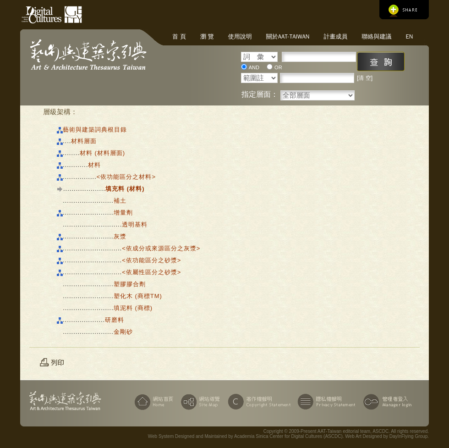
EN (409, 36)
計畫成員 (335, 36)
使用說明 (240, 36)
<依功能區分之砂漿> (151, 260)
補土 (120, 200)
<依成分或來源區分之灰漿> (161, 248)
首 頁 (179, 36)
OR (278, 67)
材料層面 (84, 141)
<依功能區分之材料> (126, 176)
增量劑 (123, 212)
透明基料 (135, 224)
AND (254, 67)
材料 (94, 164)
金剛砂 (123, 331)
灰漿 (120, 236)
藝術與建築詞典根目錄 (95, 129)
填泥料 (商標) (133, 307)
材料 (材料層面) (102, 152)
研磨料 (114, 319)
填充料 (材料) (124, 188)
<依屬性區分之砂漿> (151, 272)
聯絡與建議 (376, 36)
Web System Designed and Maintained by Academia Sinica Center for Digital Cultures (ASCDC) (245, 436)
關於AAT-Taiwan (288, 36)
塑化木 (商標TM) (138, 296)
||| (60, 200)
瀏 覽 (207, 36)
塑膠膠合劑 (130, 284)
